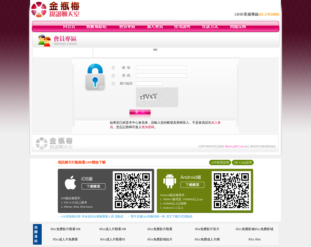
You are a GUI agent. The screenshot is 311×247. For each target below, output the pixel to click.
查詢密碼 (148, 127)
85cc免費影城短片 (160, 239)
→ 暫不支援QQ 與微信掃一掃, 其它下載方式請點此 (159, 216)
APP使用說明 (220, 162)
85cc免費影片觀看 (160, 229)
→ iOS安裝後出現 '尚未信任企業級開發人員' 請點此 (91, 216)
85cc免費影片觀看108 (66, 229)
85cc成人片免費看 (65, 239)
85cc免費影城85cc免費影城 (254, 229)
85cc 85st (254, 239)
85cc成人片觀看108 (113, 229)
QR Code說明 (243, 162)
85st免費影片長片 (207, 229)
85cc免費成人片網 (207, 239)
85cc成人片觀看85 (112, 239)
